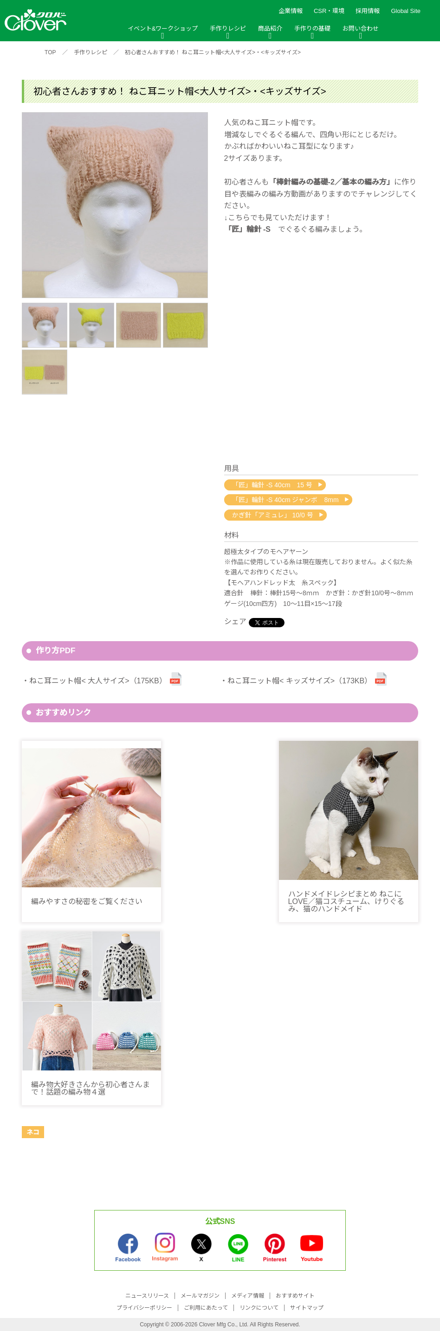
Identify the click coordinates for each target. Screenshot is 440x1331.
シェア (235, 621)
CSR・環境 (329, 10)
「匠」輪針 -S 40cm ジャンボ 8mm (285, 499)
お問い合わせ (361, 28)
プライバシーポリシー (144, 1308)
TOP (50, 52)
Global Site (406, 10)
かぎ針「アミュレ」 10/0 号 (272, 515)
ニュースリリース (147, 1296)
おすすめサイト (295, 1296)
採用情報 (368, 10)
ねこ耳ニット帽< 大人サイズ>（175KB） (97, 681)
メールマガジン (200, 1296)
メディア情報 (247, 1296)
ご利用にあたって (206, 1308)
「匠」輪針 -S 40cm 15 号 (272, 485)
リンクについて (258, 1308)
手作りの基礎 (312, 28)
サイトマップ (307, 1308)
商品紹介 (270, 28)
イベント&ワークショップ (163, 28)
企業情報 (290, 10)
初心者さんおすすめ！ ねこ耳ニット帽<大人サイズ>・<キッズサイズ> (213, 52)
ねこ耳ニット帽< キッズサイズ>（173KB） (299, 681)
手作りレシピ (228, 28)
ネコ (32, 1132)
